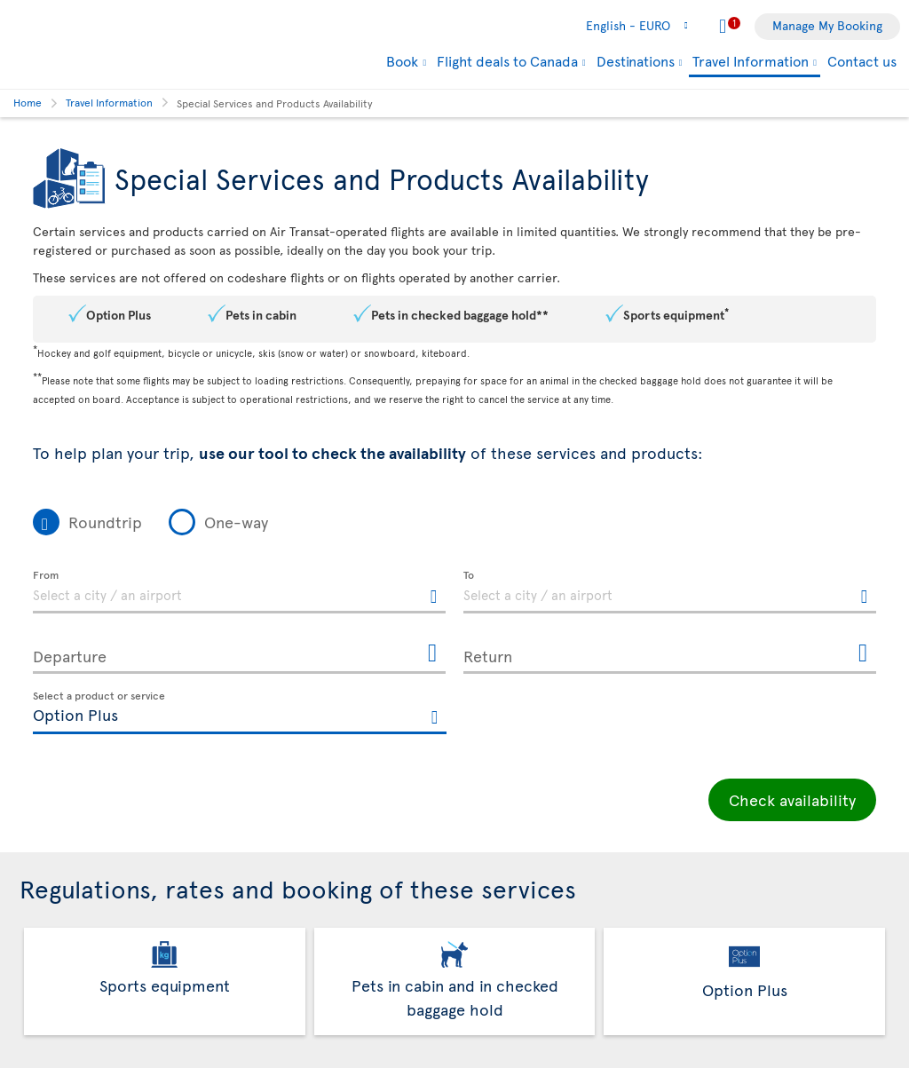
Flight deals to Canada (507, 60)
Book (402, 60)
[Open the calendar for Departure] (432, 654)
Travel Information (750, 61)
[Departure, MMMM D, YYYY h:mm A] (239, 652)
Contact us (862, 60)
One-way (236, 521)
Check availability (792, 799)
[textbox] (239, 592)
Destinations (635, 60)
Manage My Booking (827, 25)
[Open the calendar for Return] (862, 654)
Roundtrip (105, 521)
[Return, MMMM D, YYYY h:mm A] (669, 652)
